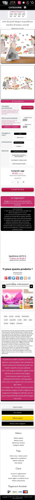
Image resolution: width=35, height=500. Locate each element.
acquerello (13, 320)
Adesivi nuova (18, 440)
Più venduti (18, 413)
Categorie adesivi (18, 445)
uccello (20, 320)
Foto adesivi (18, 463)
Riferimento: (15, 28)
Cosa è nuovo (17, 407)
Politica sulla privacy (18, 481)
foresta (6, 323)
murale (11, 316)
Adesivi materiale (18, 460)
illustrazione (25, 316)
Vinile (5, 316)
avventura (19, 323)
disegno (12, 323)
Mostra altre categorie (17, 424)
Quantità (17, 178)
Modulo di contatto (18, 476)
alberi (25, 320)
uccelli (6, 320)
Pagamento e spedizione (18, 458)
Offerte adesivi (18, 418)
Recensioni (13, 3)
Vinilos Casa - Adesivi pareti (18, 456)
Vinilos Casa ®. (28, 497)
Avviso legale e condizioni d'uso (18, 478)
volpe (30, 320)
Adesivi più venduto (18, 443)
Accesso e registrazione (18, 474)
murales (17, 316)
